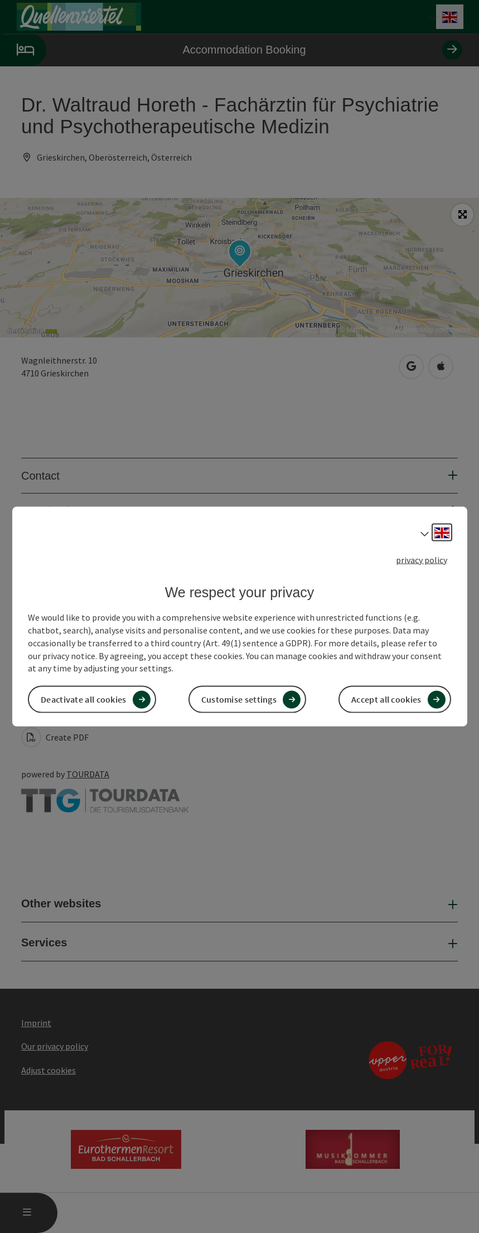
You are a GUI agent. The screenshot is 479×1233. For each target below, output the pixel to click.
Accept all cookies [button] (386, 699)
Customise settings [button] (239, 699)
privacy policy (421, 559)
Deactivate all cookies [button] (84, 699)
